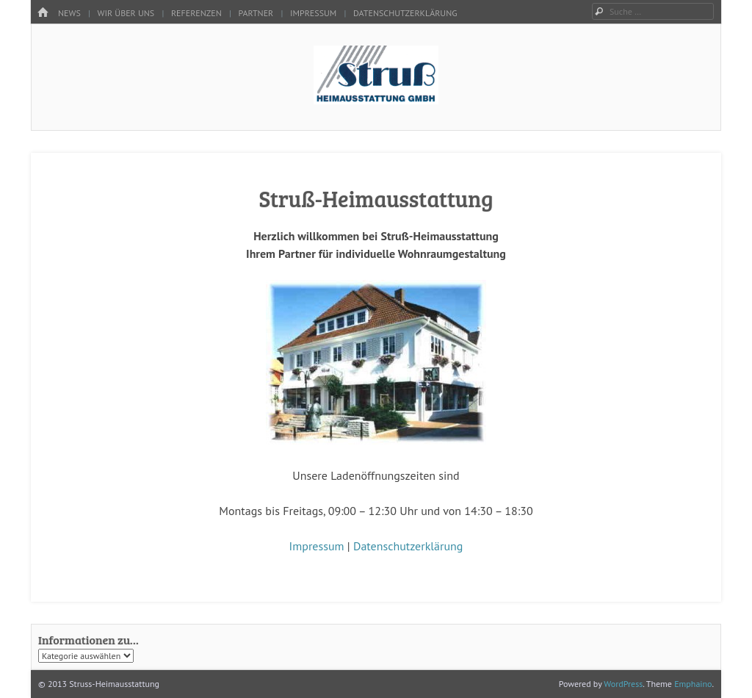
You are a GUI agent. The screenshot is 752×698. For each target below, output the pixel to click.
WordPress (623, 683)
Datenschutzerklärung (405, 12)
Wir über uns (126, 12)
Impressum (313, 12)
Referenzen (196, 12)
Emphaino (693, 683)
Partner (256, 12)
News (69, 12)
